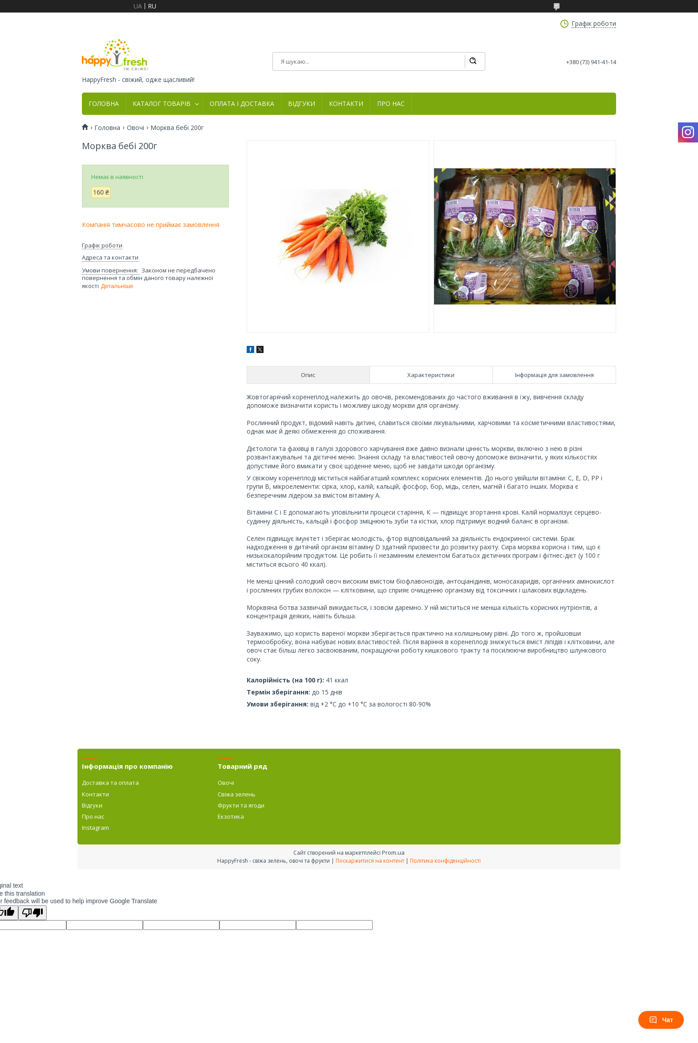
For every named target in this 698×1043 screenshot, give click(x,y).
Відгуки (92, 805)
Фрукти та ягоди (241, 805)
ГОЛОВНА (104, 104)
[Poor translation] (32, 912)
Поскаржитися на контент (370, 860)
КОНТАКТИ (346, 104)
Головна (107, 128)
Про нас (93, 816)
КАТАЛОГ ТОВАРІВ (162, 104)
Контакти (95, 794)
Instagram (95, 828)
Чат (661, 1020)
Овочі (135, 128)
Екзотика (231, 816)
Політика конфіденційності (445, 860)
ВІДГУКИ (301, 104)
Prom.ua (393, 852)
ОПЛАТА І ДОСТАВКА (242, 104)
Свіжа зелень (237, 794)
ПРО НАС (391, 104)
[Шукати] (473, 61)
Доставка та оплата (110, 783)
